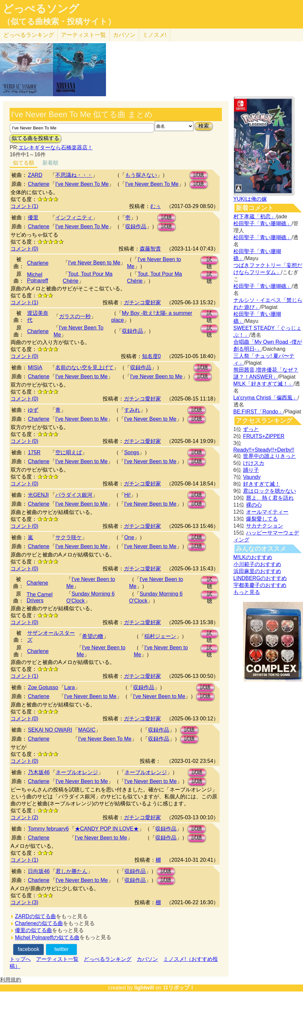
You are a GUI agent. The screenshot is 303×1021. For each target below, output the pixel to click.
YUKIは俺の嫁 (250, 199)
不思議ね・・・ (73, 175)
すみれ (132, 410)
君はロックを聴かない (269, 491)
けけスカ (253, 463)
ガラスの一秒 (75, 316)
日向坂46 (39, 871)
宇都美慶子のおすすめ (259, 585)
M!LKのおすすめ (252, 557)
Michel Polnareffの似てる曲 (47, 937)
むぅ (155, 206)
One (129, 537)
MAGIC (86, 730)
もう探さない (141, 175)
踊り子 (251, 470)
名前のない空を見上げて (84, 367)
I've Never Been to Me (94, 262)
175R (34, 452)
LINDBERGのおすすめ (260, 578)
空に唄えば (68, 452)
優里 (33, 217)
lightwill (144, 987)
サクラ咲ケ (68, 537)
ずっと (251, 429)
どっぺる (28, 35)
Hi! (127, 495)
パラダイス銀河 (73, 495)
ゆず (33, 410)
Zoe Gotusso (43, 687)
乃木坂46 (39, 772)
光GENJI (38, 495)
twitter (61, 949)
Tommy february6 (48, 829)
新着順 (50, 163)
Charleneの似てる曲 (39, 923)
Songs (131, 452)
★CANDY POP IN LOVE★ (107, 829)
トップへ (20, 959)
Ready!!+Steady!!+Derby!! (263, 450)
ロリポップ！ (179, 987)
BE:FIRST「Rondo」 (258, 411)
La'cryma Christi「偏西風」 (265, 398)
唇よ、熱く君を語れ (270, 498)
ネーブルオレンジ (77, 772)
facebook (28, 949)
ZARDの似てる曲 (35, 916)
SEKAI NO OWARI (50, 730)
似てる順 (23, 163)
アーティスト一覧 (57, 959)
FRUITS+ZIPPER (263, 436)
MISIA (35, 367)
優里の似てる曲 (33, 930)
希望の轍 (92, 636)
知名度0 (151, 356)
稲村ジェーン (160, 636)
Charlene (38, 184)
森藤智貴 (150, 249)
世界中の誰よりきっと (269, 456)
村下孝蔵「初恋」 (254, 216)
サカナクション (264, 526)
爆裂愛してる (262, 519)
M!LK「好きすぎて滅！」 (263, 384)
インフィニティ (73, 217)
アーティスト (83, 35)
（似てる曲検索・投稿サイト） (59, 21)
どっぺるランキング (107, 959)
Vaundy (252, 477)
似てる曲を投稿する (35, 138)
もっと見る (246, 592)
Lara (69, 687)
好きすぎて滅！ (261, 484)
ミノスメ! (154, 35)
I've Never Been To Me (82, 184)
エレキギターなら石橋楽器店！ (56, 147)
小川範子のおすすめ (257, 564)
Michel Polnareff (37, 277)
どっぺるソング (41, 9)
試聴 (198, 175)
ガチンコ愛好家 (142, 302)
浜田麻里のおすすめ (257, 571)
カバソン (124, 35)
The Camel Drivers (39, 597)
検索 (203, 126)
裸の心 (254, 505)
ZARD (35, 175)
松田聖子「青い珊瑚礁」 (262, 223)
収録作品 (135, 226)
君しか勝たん (71, 871)
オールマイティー (267, 512)
